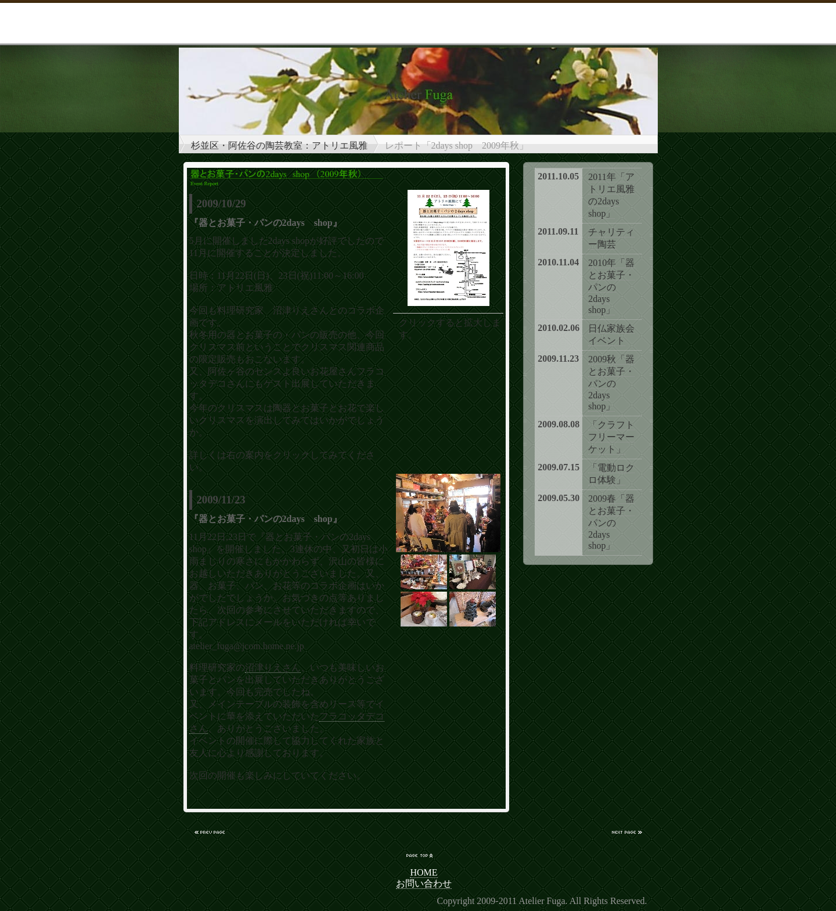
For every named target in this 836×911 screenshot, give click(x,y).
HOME (423, 872)
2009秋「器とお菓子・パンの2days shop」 (611, 382)
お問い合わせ (424, 883)
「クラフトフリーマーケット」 (611, 437)
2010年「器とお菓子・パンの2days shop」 (611, 286)
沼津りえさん (273, 667)
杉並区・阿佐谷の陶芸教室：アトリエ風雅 (279, 145)
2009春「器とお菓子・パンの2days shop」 (611, 522)
